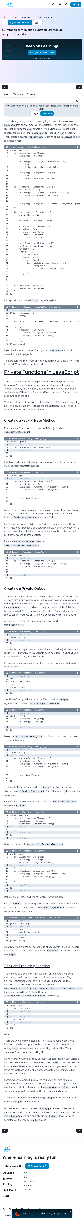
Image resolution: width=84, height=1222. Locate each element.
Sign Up (75, 4)
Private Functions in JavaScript (41, 372)
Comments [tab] (18, 94)
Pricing (7, 1184)
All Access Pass (37, 1166)
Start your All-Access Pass (42, 52)
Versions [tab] (31, 94)
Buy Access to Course (20, 22)
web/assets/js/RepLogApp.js (31, 147)
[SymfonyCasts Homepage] (10, 4)
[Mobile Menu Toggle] (4, 4)
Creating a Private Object (24, 588)
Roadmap (28, 1185)
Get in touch (13, 1166)
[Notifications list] (59, 4)
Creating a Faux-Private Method (29, 420)
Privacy (34, 1181)
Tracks (7, 1178)
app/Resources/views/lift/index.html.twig (41, 307)
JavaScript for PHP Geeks (44, 17)
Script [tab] (6, 94)
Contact (27, 1189)
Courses (8, 1172)
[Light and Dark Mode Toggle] (66, 4)
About (26, 1177)
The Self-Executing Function (27, 966)
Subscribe (47, 113)
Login (35, 113)
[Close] (70, 1211)
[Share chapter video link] (3, 34)
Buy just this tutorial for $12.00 (42, 58)
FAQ (25, 1173)
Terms (26, 1181)
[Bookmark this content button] (4, 22)
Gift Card (9, 1190)
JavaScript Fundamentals (19, 17)
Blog (6, 1196)
